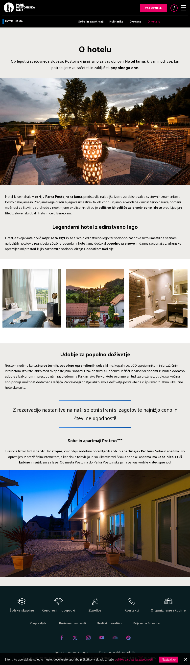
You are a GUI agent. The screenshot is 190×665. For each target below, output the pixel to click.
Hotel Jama (14, 21)
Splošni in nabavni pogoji (71, 652)
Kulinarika (116, 21)
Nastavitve (169, 659)
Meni (183, 7)
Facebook (61, 637)
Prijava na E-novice (146, 623)
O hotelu (153, 21)
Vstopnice (153, 7)
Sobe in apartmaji (90, 21)
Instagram (88, 637)
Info (174, 8)
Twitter (75, 637)
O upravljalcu (39, 623)
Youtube (101, 637)
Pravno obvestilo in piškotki (117, 652)
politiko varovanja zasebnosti (134, 659)
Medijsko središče (109, 623)
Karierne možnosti (72, 623)
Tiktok (128, 637)
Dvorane (135, 21)
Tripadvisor (115, 637)
